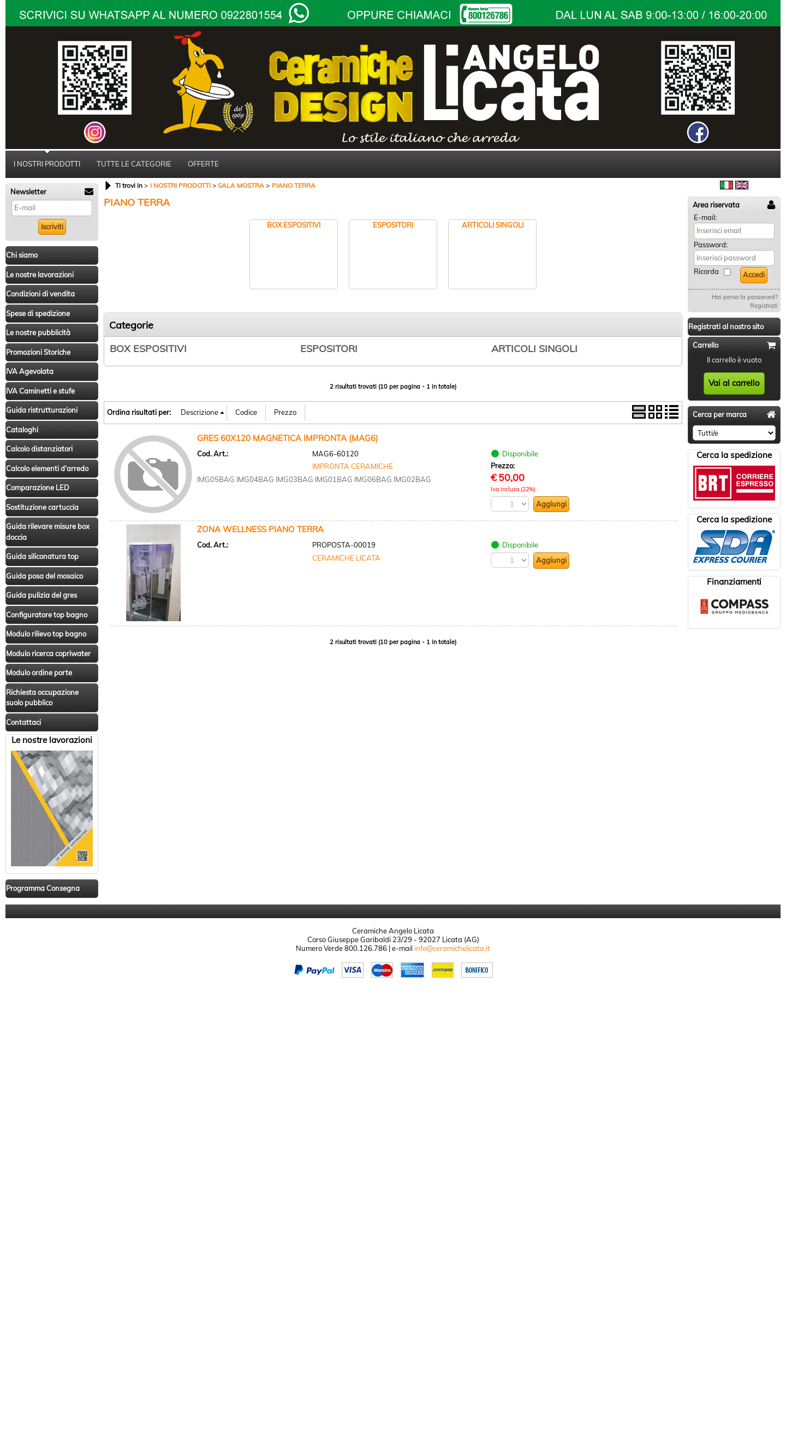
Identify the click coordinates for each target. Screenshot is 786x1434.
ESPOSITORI (329, 348)
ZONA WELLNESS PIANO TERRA (260, 529)
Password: (711, 244)
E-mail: (705, 217)
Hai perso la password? (745, 297)
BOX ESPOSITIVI (148, 348)
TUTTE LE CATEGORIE (134, 163)
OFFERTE (203, 163)
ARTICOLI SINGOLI (534, 348)
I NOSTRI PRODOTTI (47, 163)
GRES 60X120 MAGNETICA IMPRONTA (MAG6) (287, 438)
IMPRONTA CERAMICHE (352, 466)
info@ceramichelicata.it (452, 948)
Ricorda (706, 271)
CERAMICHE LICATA (346, 558)
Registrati (764, 306)
